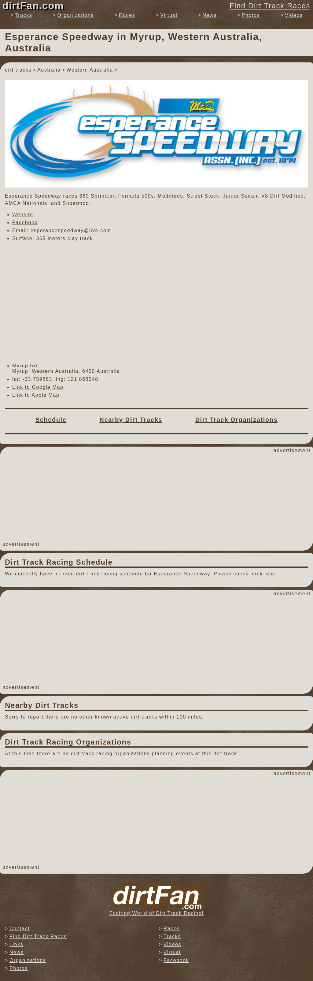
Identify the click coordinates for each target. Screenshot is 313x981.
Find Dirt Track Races (270, 6)
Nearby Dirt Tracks (130, 419)
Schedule (51, 419)
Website (22, 214)
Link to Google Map (38, 387)
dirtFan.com (33, 5)
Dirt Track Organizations (236, 419)
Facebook (25, 222)
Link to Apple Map (35, 395)
